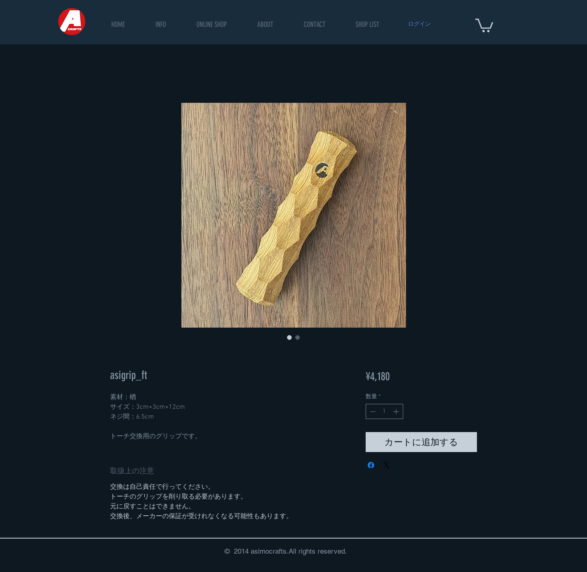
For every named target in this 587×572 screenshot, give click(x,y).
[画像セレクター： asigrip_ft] (289, 337)
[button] (211, 24)
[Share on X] (386, 465)
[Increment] (397, 411)
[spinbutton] (384, 411)
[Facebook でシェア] (371, 465)
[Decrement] (372, 411)
